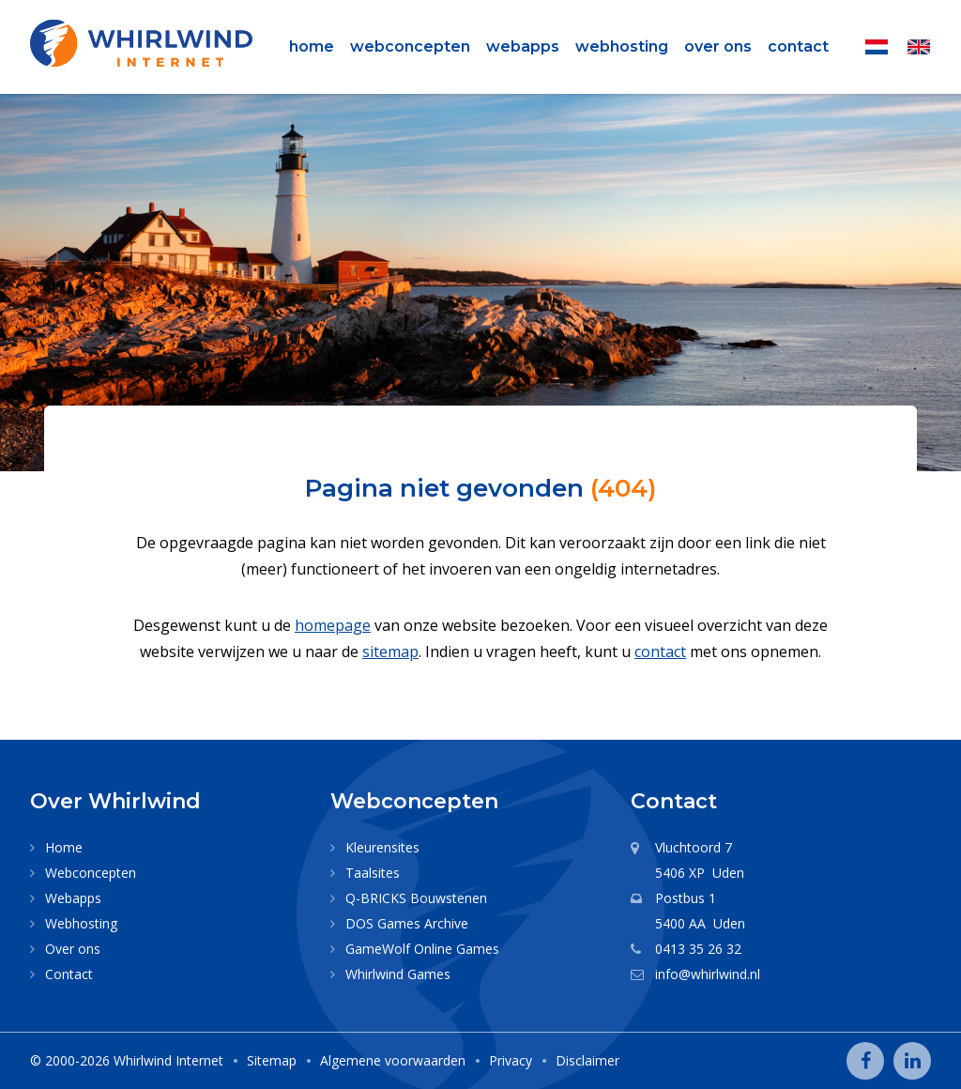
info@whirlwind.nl (707, 974)
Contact (798, 46)
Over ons (718, 46)
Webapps (522, 46)
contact (660, 651)
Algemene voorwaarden (392, 1060)
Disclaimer (587, 1060)
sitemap (390, 651)
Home (311, 46)
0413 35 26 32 (698, 949)
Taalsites (372, 873)
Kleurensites (382, 847)
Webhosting (621, 46)
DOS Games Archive (406, 923)
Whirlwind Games (397, 974)
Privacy (510, 1060)
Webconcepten (410, 46)
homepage (333, 625)
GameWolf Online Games (422, 949)
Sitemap (272, 1060)
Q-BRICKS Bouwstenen (416, 898)
